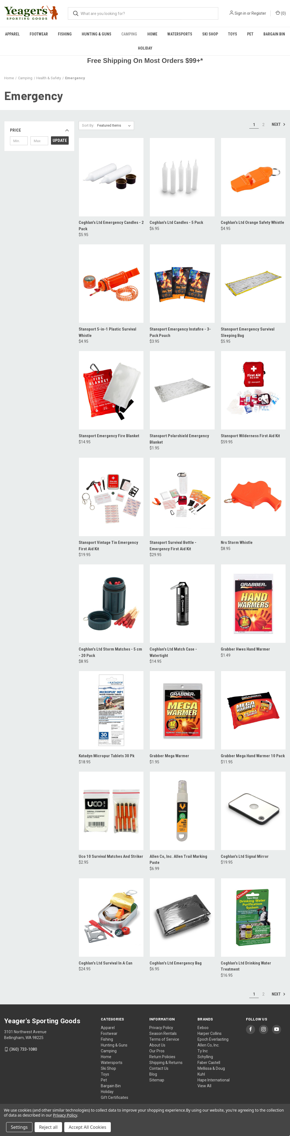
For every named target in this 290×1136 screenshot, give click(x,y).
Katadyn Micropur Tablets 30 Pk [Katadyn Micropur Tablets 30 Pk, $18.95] (106, 755)
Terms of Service (164, 1039)
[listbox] (115, 125)
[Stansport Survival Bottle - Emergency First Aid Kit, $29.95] (182, 497)
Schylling (205, 1057)
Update (60, 140)
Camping (129, 34)
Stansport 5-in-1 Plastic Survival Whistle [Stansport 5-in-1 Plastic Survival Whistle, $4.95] (107, 332)
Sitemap (156, 1080)
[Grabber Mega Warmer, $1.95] (182, 710)
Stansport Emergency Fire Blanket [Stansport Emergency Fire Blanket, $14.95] (109, 435)
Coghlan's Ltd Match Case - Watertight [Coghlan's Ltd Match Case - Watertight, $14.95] (173, 652)
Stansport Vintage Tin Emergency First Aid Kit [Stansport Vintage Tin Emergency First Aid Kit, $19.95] (108, 545)
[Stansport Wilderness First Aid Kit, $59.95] (253, 390)
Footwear (39, 34)
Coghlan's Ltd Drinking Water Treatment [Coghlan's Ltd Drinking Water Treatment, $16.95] (246, 966)
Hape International (213, 1080)
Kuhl (201, 1074)
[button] (39, 130)
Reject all (48, 1127)
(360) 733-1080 (23, 1049)
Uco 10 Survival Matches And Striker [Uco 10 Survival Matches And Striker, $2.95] (111, 856)
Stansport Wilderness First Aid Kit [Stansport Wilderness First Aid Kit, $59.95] (250, 435)
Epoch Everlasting (213, 1039)
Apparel (12, 34)
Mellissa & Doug (211, 1068)
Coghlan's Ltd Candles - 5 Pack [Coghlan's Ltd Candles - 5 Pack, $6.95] (176, 222)
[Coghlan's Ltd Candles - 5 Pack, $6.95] (182, 177)
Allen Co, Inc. (208, 1045)
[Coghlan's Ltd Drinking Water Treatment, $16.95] (253, 917)
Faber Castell (208, 1062)
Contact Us (158, 1068)
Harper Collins (209, 1033)
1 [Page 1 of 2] (254, 124)
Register (258, 13)
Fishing (65, 34)
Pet (250, 34)
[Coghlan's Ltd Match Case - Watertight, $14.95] (182, 603)
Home (152, 34)
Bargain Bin (111, 1086)
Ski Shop (210, 34)
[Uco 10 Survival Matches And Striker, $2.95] (111, 810)
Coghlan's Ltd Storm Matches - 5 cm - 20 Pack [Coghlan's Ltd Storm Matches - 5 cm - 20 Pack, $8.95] (110, 652)
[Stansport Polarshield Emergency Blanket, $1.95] (182, 390)
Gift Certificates (114, 1097)
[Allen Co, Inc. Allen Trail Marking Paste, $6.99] (182, 810)
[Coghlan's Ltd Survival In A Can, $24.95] (111, 917)
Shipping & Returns (166, 1062)
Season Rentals (163, 1033)
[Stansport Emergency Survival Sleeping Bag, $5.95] (253, 283)
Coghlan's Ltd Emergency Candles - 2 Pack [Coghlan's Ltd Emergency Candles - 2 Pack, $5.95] (111, 225)
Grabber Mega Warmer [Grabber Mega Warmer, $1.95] (169, 755)
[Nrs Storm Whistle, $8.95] (253, 497)
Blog (153, 1074)
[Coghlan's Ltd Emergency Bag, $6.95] (182, 917)
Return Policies (162, 1057)
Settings (19, 1127)
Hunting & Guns (96, 34)
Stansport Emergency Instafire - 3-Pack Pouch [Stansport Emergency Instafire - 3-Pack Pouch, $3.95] (180, 332)
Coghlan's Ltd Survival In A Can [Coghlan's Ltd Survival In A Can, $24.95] (105, 963)
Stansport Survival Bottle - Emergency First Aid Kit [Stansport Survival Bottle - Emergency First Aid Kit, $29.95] (173, 545)
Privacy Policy (161, 1027)
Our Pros (157, 1051)
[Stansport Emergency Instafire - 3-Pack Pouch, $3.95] (182, 283)
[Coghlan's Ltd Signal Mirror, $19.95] (253, 810)
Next (279, 124)
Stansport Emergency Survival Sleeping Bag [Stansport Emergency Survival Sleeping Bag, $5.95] (247, 332)
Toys (232, 34)
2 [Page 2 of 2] (263, 124)
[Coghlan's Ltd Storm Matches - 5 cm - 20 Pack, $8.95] (111, 603)
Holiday (145, 48)
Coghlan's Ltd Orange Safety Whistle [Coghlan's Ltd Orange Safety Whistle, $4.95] (252, 222)
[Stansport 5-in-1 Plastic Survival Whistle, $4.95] (111, 283)
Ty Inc (202, 1051)
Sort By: (88, 125)
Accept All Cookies (87, 1127)
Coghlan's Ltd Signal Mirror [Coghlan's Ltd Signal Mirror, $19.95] (245, 856)
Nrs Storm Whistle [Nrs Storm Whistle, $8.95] (237, 542)
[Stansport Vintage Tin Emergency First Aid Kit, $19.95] (111, 497)
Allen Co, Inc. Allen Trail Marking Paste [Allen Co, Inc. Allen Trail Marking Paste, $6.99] (178, 859)
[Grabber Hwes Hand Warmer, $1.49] (253, 603)
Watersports (179, 34)
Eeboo (203, 1027)
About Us (157, 1045)
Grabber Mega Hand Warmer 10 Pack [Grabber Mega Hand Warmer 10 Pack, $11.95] (253, 755)
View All (204, 1086)
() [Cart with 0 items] (281, 13)
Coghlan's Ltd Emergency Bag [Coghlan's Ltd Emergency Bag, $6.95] (176, 963)
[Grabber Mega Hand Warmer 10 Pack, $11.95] (253, 710)
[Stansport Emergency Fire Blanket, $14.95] (111, 390)
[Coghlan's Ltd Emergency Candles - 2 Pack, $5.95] (111, 177)
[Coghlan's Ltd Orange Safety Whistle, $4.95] (253, 177)
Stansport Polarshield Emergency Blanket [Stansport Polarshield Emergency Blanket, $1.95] (179, 439)
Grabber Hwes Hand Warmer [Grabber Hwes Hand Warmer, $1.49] (245, 649)
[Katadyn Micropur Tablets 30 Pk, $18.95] (111, 710)
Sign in (240, 13)
